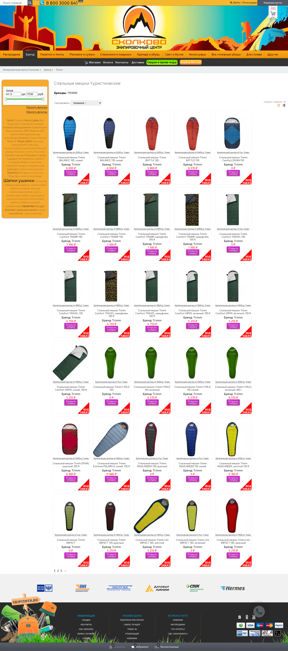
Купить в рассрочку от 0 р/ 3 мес (233, 152)
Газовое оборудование (17, 127)
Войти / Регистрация (245, 2)
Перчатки (39, 151)
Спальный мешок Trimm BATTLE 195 (193, 159)
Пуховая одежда (15, 155)
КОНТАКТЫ (86, 624)
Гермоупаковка (14, 130)
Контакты (121, 62)
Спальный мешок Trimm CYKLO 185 (111, 388)
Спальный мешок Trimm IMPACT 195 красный (112, 541)
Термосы (12, 172)
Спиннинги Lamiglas (17, 165)
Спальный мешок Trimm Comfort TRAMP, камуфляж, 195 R (192, 236)
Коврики (24, 137)
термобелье (16, 213)
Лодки (33, 137)
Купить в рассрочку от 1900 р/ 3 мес (192, 305)
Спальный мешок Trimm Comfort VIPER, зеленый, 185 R (192, 312)
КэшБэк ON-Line (191, 62)
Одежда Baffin (19, 144)
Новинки (132, 638)
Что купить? (178, 629)
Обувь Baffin (25, 141)
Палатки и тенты (52, 54)
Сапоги (39, 158)
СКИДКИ (86, 620)
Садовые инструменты (20, 158)
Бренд (30, 54)
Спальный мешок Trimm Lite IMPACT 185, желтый (152, 541)
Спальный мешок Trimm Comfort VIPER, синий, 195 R (71, 388)
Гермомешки (39, 127)
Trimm (59, 69)
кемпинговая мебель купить (25, 191)
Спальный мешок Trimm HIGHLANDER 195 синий (193, 465)
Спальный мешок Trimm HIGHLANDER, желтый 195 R (233, 465)
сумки (41, 209)
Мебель (11, 141)
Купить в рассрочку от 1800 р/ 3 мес (71, 305)
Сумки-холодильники (31, 169)
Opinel (10, 120)
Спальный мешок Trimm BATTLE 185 (152, 159)
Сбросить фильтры (36, 107)
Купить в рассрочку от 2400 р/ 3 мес (193, 152)
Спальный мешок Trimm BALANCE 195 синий (112, 159)
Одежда (38, 141)
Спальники (36, 162)
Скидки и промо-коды (161, 62)
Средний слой (36, 165)
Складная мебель (19, 162)
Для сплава (254, 54)
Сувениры (13, 169)
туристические (33, 213)
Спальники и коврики (115, 54)
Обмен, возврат (86, 633)
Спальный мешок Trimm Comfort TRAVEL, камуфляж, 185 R (111, 313)
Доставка (138, 62)
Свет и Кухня (174, 54)
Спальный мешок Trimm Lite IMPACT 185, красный (233, 541)
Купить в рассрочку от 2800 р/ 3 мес (71, 229)
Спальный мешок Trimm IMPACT (71, 541)
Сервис (86, 638)
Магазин (92, 63)
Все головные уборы (226, 54)
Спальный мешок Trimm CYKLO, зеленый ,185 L (233, 388)
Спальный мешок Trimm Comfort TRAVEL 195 (71, 312)
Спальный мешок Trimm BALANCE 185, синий (71, 159)
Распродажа (11, 54)
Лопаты (42, 137)
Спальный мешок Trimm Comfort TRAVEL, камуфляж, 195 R (152, 313)
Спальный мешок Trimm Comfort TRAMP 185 (71, 235)
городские (41, 181)
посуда (39, 206)
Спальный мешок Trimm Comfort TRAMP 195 (112, 235)
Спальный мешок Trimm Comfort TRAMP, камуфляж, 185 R (152, 236)
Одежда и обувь (148, 54)
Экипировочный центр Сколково (21, 69)
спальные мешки (27, 209)
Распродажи (178, 624)
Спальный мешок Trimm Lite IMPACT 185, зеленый (192, 541)
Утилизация (132, 633)
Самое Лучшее (132, 624)
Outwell (19, 120)
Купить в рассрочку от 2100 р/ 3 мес (233, 458)
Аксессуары (197, 54)
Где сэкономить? (178, 633)
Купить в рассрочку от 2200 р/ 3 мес (71, 152)
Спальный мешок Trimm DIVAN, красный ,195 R (71, 465)
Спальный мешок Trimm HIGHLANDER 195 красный (152, 465)
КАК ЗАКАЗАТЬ (86, 629)
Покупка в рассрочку (132, 620)
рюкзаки (10, 209)
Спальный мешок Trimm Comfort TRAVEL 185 (233, 235)
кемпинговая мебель (17, 184)
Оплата (108, 62)
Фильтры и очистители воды (25, 176)
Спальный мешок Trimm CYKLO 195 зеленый (152, 388)
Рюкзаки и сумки (82, 54)
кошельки (12, 198)
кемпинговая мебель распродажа (25, 195)
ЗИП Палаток (31, 130)
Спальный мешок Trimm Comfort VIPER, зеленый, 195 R (233, 312)
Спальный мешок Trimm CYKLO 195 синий (193, 388)
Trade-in (132, 629)
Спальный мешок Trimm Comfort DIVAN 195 (233, 159)
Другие (272, 54)
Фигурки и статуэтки (31, 172)
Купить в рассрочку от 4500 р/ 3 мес (111, 458)
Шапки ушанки (18, 180)
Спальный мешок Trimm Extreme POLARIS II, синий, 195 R (111, 465)
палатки (28, 206)
